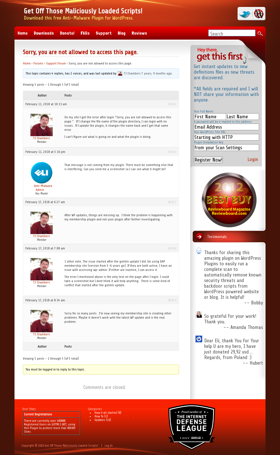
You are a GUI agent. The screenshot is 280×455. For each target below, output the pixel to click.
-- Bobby (253, 302)
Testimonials (217, 237)
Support (104, 33)
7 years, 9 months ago (156, 73)
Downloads (44, 33)
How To (99, 416)
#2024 (172, 152)
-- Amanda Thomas (243, 327)
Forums (38, 63)
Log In (109, 445)
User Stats (29, 409)
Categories (95, 409)
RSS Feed (258, 13)
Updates (100, 420)
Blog (121, 33)
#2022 (172, 104)
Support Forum (56, 63)
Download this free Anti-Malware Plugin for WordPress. (83, 14)
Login (252, 159)
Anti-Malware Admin (43, 188)
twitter (245, 13)
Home (27, 63)
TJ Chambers (132, 73)
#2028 (172, 248)
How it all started (106, 413)
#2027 (172, 202)
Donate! (67, 33)
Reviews (139, 33)
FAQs (85, 33)
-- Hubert (253, 363)
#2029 (172, 300)
